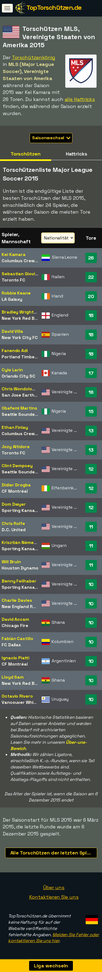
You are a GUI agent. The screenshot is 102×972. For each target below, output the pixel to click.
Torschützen (26, 154)
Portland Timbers (20, 357)
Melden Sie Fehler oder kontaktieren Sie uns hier (53, 938)
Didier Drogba (16, 485)
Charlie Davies (17, 600)
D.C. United (14, 530)
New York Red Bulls (22, 318)
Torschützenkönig (33, 57)
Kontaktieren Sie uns (54, 897)
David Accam (15, 619)
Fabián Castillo (17, 638)
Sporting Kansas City (24, 510)
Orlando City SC (18, 376)
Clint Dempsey (17, 465)
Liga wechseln (51, 965)
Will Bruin (11, 562)
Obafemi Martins (19, 408)
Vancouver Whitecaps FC (28, 702)
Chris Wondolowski (21, 389)
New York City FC (20, 337)
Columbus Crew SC (22, 261)
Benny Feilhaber (19, 581)
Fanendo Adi (15, 350)
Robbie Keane (16, 293)
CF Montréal (15, 491)
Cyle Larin (12, 370)
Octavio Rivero (17, 696)
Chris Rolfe (13, 523)
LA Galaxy (12, 299)
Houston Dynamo (20, 568)
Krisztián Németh (20, 542)
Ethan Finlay (15, 427)
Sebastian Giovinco (22, 274)
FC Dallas (11, 645)
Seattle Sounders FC (23, 414)
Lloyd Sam (13, 677)
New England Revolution (27, 606)
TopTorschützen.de (54, 7)
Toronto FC (13, 280)
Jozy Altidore (16, 446)
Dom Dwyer (14, 504)
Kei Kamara (14, 254)
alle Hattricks (80, 99)
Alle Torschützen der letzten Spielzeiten (53, 853)
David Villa (12, 331)
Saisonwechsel (51, 138)
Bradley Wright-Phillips (26, 312)
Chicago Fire (15, 625)
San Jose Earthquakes (26, 395)
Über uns (53, 887)
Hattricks (76, 154)
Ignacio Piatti (15, 658)
